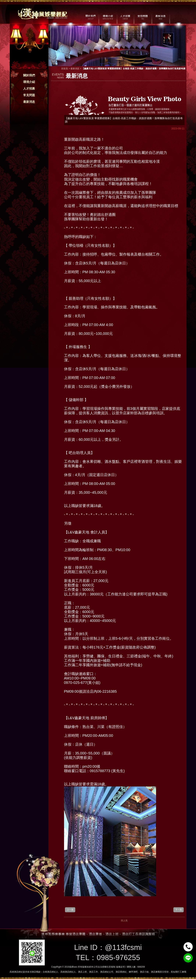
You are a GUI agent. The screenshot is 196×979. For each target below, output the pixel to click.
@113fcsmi (123, 947)
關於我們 (29, 75)
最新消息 (29, 101)
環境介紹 (29, 81)
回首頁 (64, 68)
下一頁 (178, 909)
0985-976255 (118, 957)
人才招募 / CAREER (125, 17)
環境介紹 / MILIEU (107, 17)
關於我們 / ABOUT (90, 17)
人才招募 (29, 88)
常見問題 (29, 95)
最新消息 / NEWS (160, 17)
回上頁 (124, 920)
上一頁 (70, 909)
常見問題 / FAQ (142, 17)
